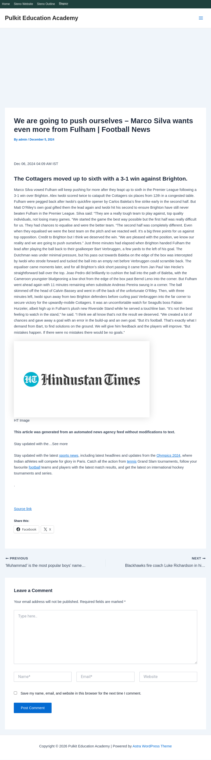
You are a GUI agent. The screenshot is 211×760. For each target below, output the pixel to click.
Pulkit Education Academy (41, 18)
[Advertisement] (105, 65)
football (34, 467)
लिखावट (63, 4)
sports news (68, 455)
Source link (23, 509)
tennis (131, 461)
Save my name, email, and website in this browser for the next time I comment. (81, 694)
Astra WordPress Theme (152, 746)
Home (6, 4)
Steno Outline (46, 4)
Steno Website (23, 4)
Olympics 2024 (168, 455)
